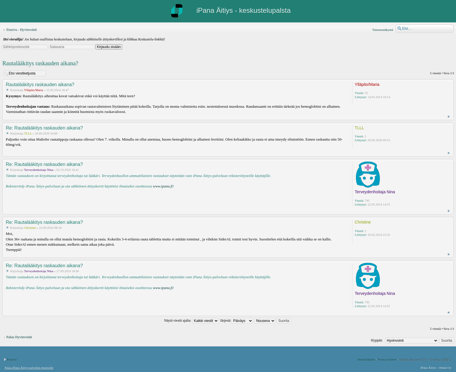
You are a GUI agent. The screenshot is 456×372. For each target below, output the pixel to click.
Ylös (448, 116)
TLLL (28, 133)
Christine (30, 227)
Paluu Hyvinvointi (19, 337)
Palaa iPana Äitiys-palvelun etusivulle (29, 367)
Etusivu (11, 30)
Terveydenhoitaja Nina (38, 169)
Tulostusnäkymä (382, 29)
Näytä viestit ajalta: (191, 320)
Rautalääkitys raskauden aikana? (40, 63)
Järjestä (236, 320)
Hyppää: (377, 340)
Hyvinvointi (28, 30)
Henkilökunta (366, 359)
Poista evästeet (387, 359)
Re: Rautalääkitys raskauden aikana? (44, 127)
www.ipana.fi (162, 186)
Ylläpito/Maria (33, 90)
